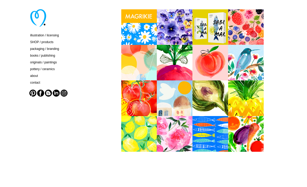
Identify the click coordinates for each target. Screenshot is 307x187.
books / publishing (42, 55)
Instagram (64, 93)
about (34, 76)
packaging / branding (44, 49)
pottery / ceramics (42, 69)
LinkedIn (56, 93)
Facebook (40, 93)
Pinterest (32, 93)
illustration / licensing (44, 35)
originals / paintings (43, 62)
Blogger (48, 93)
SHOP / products (42, 42)
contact (35, 82)
